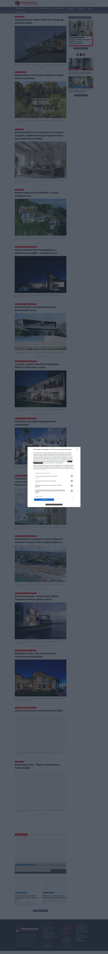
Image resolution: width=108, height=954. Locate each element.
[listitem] (54, 473)
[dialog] (54, 477)
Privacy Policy (59, 504)
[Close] (78, 449)
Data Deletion (48, 504)
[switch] (71, 476)
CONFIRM (44, 499)
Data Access (54, 504)
